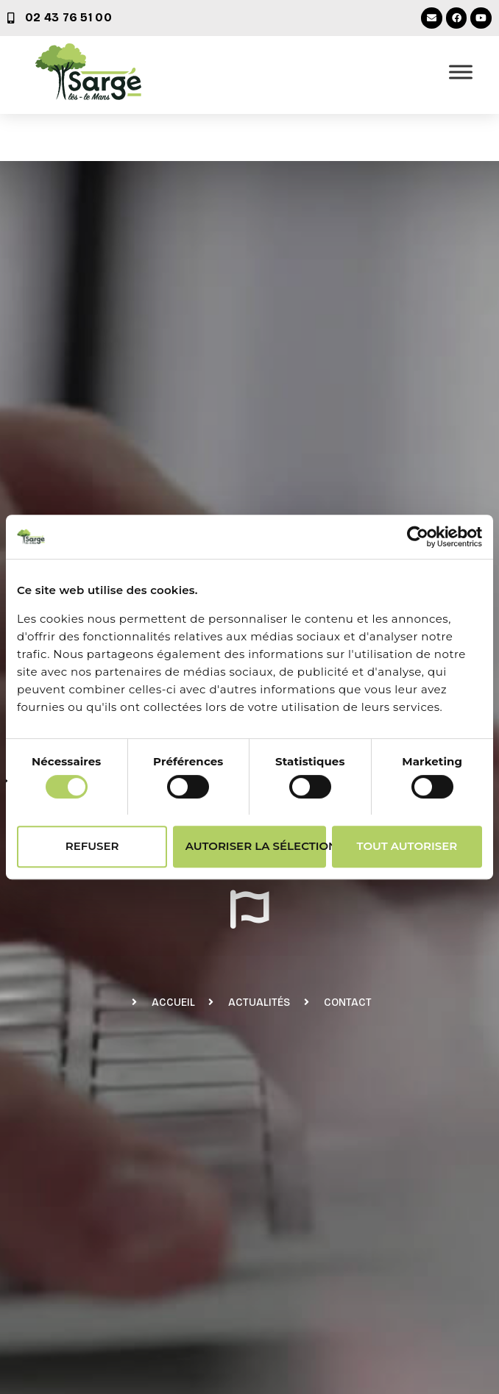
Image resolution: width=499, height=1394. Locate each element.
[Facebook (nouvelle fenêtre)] (456, 18)
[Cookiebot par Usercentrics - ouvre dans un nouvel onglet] (417, 537)
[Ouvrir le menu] (461, 72)
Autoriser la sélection (256, 846)
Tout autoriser (407, 846)
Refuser (92, 846)
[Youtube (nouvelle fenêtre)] (481, 18)
